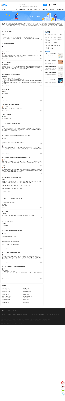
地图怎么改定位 (48, 40)
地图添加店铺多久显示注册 (6, 297)
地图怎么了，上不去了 (49, 48)
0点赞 (41, 39)
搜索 (45, 4)
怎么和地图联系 (25, 297)
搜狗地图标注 (21, 320)
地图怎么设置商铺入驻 (26, 288)
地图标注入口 (22, 9)
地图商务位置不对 (26, 299)
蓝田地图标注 (19, 317)
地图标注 (27, 6)
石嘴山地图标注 (25, 317)
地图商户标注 (37, 9)
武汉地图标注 (36, 314)
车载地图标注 (3, 320)
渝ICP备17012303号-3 (18, 323)
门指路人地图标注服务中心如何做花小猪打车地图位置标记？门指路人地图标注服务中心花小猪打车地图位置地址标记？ (51, 66)
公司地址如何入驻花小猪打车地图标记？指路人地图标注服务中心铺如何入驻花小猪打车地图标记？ (51, 60)
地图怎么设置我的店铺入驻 (27, 296)
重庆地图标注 (58, 314)
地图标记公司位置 (60, 9)
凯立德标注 (41, 320)
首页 (16, 9)
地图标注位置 (29, 9)
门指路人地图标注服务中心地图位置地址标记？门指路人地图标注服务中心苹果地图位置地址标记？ (51, 73)
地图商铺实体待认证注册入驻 (6, 289)
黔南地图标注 (14, 317)
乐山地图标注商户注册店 (6, 299)
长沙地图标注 (41, 314)
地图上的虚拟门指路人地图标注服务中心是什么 (53, 37)
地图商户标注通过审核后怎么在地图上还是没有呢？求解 (54, 34)
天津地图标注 (8, 314)
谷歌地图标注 (16, 320)
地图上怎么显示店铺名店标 (6, 291)
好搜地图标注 (32, 320)
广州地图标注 (47, 314)
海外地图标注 (32, 6)
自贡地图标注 (3, 317)
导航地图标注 (26, 320)
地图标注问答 (51, 9)
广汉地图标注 (8, 317)
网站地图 (45, 320)
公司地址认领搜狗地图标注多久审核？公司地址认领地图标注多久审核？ (51, 54)
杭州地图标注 (25, 314)
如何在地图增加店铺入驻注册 (27, 289)
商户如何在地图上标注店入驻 (6, 296)
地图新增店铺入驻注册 (5, 302)
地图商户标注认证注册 (5, 288)
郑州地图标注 (30, 314)
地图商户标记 (24, 6)
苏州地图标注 (19, 314)
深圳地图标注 (52, 314)
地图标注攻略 (44, 9)
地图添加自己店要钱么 (26, 294)
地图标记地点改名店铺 (5, 294)
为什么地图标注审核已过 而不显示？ (51, 42)
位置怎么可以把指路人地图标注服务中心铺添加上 (53, 39)
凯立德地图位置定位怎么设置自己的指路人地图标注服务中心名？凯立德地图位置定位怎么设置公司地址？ (51, 79)
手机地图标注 (11, 320)
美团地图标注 (37, 320)
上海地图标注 (14, 314)
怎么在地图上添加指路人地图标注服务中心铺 (52, 45)
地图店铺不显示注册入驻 (27, 302)
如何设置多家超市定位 (49, 47)
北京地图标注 (3, 314)
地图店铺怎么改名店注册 (27, 291)
